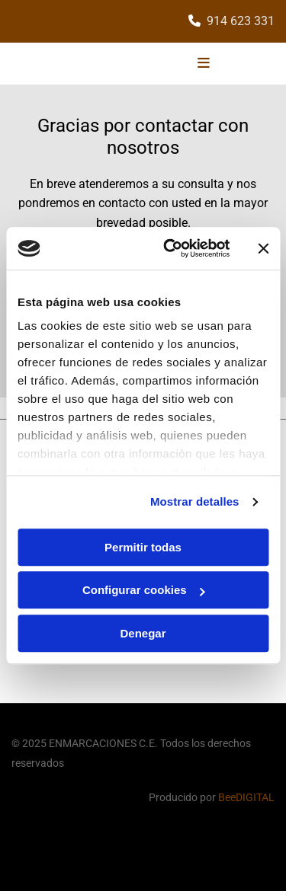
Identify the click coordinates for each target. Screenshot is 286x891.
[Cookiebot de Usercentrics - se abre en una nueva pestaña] (170, 248)
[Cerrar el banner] (263, 248)
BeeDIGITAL (246, 797)
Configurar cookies (143, 589)
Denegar (142, 633)
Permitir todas (143, 547)
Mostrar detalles (194, 501)
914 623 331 (241, 21)
